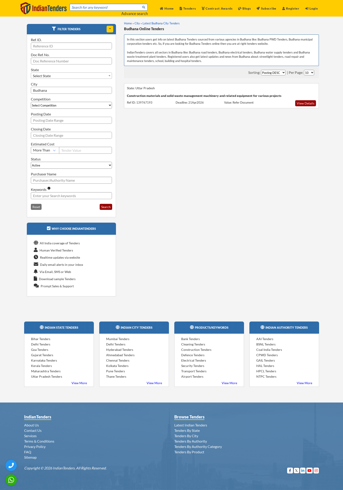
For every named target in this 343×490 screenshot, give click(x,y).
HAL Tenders (265, 366)
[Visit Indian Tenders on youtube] (309, 470)
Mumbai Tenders (117, 339)
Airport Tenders (192, 376)
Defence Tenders (192, 355)
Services (30, 436)
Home (167, 8)
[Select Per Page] (309, 72)
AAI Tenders (264, 339)
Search (106, 207)
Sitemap (30, 457)
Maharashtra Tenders (46, 371)
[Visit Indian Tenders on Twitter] (296, 470)
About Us (31, 425)
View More (79, 383)
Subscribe (266, 8)
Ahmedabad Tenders (120, 355)
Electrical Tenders (193, 360)
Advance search (134, 13)
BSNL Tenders (266, 344)
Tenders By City (186, 436)
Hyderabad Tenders (119, 350)
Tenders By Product (189, 452)
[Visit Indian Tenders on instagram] (316, 470)
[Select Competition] (71, 105)
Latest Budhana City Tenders (161, 23)
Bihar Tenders (40, 339)
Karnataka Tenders (44, 360)
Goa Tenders (39, 350)
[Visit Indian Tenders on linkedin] (303, 470)
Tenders (188, 8)
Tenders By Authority (190, 441)
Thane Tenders (116, 376)
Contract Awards (217, 8)
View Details (305, 103)
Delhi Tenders (40, 344)
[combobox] (71, 75)
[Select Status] (71, 165)
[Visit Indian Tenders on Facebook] (290, 470)
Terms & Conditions (39, 441)
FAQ (27, 452)
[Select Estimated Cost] (45, 150)
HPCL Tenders (266, 371)
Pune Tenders (115, 371)
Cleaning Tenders (193, 344)
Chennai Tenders (117, 360)
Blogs (244, 8)
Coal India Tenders (269, 350)
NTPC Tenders (266, 376)
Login (311, 8)
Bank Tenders (190, 339)
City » (138, 23)
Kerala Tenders (41, 366)
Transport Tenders (193, 371)
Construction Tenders (196, 350)
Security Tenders (192, 366)
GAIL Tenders (265, 360)
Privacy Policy (35, 446)
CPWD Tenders (267, 355)
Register (290, 8)
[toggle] (110, 29)
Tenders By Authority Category (198, 446)
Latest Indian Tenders (190, 425)
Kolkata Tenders (117, 366)
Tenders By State (187, 430)
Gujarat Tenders (42, 355)
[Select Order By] (273, 72)
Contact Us (33, 430)
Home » (129, 23)
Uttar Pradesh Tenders (46, 376)
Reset (36, 207)
